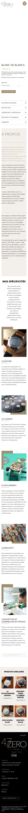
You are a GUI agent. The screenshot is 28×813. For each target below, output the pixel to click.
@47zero (4, 792)
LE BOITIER (6, 361)
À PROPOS (10, 134)
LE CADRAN (6, 419)
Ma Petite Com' (18, 806)
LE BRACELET (7, 548)
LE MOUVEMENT (9, 485)
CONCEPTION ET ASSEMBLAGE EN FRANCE (13, 620)
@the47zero (5, 785)
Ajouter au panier (8, 91)
